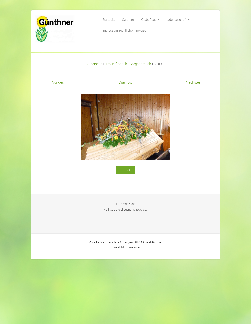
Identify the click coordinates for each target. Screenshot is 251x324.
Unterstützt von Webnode (126, 313)
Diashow (125, 149)
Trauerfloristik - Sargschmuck (128, 130)
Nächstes (193, 149)
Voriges (58, 149)
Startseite (94, 130)
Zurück (125, 236)
